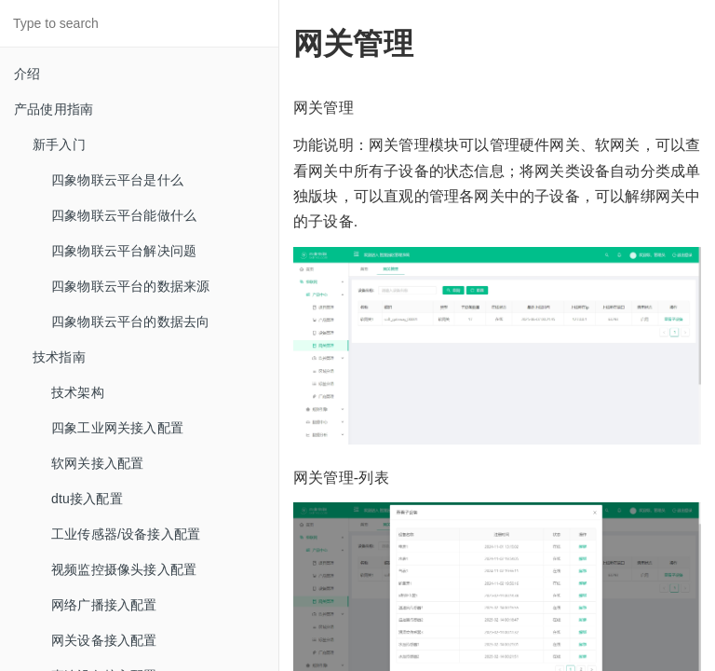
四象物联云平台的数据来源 (130, 286)
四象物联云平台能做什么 (123, 215)
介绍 (27, 73)
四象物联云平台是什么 (117, 179)
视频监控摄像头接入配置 (123, 569)
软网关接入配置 (97, 463)
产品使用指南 (53, 109)
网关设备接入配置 (104, 640)
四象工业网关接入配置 (117, 427)
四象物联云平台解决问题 (123, 250)
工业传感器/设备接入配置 (125, 534)
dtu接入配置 (87, 498)
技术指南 (59, 356)
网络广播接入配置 (104, 604)
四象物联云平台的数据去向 (130, 321)
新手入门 (59, 144)
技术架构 (77, 392)
